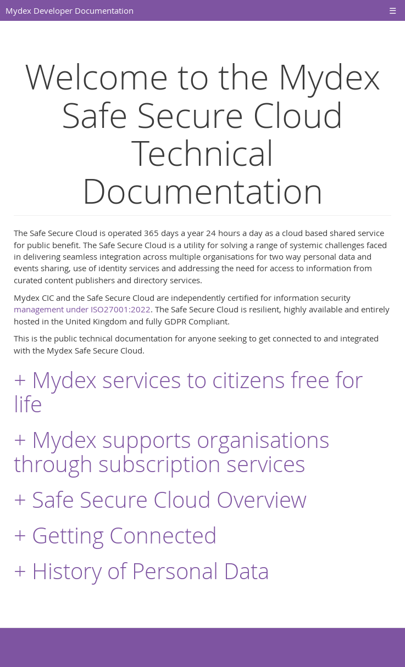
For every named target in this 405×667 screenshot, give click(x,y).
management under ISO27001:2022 (82, 309)
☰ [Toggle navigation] (392, 10)
